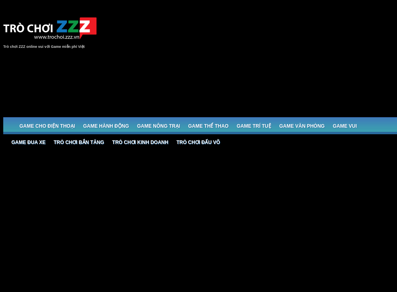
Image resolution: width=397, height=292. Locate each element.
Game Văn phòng (302, 126)
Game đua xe (28, 142)
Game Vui (345, 126)
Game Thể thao (208, 126)
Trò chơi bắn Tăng (79, 142)
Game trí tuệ (254, 126)
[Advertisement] (343, 61)
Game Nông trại (158, 126)
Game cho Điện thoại (47, 126)
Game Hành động (106, 126)
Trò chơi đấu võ (198, 142)
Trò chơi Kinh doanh (140, 142)
